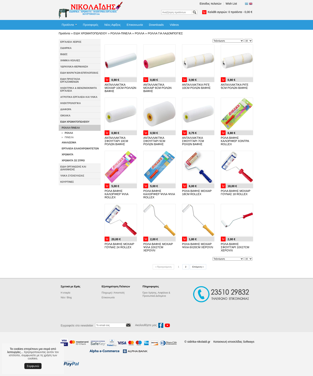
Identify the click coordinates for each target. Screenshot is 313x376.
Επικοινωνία (135, 24)
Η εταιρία (65, 292)
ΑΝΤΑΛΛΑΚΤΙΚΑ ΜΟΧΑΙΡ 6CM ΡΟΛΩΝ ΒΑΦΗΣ (157, 88)
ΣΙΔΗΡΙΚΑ (66, 48)
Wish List (231, 3)
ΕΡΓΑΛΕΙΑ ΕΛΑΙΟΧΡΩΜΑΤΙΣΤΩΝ (80, 148)
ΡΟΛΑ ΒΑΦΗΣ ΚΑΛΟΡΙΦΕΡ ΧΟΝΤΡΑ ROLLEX (235, 141)
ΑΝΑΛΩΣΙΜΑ (69, 142)
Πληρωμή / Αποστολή (113, 292)
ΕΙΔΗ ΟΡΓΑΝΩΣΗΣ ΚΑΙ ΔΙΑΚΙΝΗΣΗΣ (73, 168)
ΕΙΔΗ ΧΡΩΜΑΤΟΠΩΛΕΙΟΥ (90, 33)
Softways (248, 341)
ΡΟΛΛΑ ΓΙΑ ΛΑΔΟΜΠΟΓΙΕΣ (165, 33)
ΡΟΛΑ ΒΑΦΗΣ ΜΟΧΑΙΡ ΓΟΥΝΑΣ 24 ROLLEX (119, 245)
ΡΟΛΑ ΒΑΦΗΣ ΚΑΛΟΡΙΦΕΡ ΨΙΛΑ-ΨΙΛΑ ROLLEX (159, 194)
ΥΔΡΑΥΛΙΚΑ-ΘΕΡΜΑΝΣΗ (74, 66)
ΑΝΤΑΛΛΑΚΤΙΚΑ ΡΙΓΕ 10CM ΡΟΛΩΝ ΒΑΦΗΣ (196, 86)
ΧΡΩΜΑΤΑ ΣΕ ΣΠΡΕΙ (73, 160)
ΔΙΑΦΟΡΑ (65, 109)
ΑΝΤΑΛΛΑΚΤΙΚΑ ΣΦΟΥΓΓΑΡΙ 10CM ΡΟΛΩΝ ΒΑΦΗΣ (116, 141)
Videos (174, 24)
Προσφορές (90, 24)
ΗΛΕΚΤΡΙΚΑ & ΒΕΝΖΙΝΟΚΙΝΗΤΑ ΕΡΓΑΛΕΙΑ (78, 89)
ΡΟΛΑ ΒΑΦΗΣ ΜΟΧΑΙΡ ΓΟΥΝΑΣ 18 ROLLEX (235, 192)
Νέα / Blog (66, 297)
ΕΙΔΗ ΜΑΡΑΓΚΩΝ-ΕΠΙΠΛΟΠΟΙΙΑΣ (79, 72)
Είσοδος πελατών (210, 3)
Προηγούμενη (163, 267)
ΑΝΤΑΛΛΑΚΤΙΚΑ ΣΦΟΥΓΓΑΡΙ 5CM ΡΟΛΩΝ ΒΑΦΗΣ (154, 141)
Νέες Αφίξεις (112, 24)
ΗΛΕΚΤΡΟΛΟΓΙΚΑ (70, 103)
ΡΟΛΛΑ (139, 33)
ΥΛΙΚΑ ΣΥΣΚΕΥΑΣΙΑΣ (72, 175)
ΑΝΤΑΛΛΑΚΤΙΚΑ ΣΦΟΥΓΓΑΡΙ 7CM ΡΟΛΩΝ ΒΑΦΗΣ (193, 141)
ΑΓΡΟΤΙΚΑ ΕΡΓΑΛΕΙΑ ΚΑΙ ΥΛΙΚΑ (78, 97)
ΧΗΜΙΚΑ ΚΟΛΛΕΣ (70, 60)
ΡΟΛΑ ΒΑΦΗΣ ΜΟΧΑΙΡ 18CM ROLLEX (197, 192)
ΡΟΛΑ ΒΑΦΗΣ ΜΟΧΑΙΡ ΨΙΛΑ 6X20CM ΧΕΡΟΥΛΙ (197, 245)
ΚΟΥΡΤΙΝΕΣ (67, 182)
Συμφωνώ (33, 366)
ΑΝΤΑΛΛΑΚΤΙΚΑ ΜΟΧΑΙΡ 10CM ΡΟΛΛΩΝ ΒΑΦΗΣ (120, 88)
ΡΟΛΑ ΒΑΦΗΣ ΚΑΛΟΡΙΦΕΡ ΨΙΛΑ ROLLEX (116, 194)
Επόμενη (198, 267)
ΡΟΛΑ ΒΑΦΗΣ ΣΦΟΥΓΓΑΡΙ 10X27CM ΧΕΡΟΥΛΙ (235, 247)
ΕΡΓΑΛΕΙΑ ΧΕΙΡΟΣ (70, 42)
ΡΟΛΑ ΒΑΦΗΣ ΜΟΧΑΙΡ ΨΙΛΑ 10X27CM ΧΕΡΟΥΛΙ (158, 247)
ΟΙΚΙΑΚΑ (65, 115)
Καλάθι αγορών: (230, 12)
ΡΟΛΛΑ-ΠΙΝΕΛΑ (120, 33)
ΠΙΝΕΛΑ (69, 137)
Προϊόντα (68, 24)
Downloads (156, 24)
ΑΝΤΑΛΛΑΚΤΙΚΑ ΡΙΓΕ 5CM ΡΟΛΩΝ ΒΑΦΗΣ (234, 86)
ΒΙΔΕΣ (63, 54)
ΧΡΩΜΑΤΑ (67, 154)
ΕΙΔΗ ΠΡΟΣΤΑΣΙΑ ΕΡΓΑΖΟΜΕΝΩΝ (70, 80)
